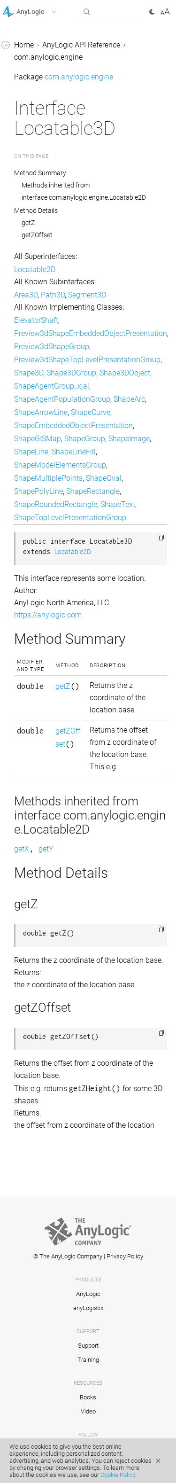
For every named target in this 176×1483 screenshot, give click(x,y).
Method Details (36, 210)
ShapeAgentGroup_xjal (51, 386)
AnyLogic (88, 1293)
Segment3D (87, 294)
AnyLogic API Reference (81, 44)
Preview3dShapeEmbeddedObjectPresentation (90, 333)
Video (88, 1411)
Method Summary (40, 173)
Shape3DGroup (71, 372)
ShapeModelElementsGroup (60, 465)
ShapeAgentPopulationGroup (62, 399)
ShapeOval (104, 478)
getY (46, 848)
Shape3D (28, 372)
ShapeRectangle (93, 491)
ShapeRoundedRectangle (55, 504)
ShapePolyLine (38, 491)
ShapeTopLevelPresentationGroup (70, 517)
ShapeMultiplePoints (48, 478)
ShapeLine (31, 451)
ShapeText (117, 504)
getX (21, 848)
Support (88, 1345)
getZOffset (37, 235)
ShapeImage (129, 438)
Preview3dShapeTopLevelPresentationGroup (87, 359)
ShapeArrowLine (41, 412)
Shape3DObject (124, 372)
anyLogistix (88, 1307)
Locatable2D (34, 269)
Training (88, 1359)
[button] (41, 11)
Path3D (53, 294)
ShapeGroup (84, 438)
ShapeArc (129, 399)
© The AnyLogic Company (67, 1256)
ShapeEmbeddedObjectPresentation (73, 425)
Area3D (26, 294)
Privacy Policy (125, 1256)
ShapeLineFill (74, 451)
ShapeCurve (90, 412)
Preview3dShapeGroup (51, 346)
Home (24, 44)
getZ (28, 222)
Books (88, 1397)
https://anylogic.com (48, 614)
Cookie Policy (117, 1474)
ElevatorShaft (36, 320)
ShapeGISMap (37, 438)
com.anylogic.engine (48, 57)
